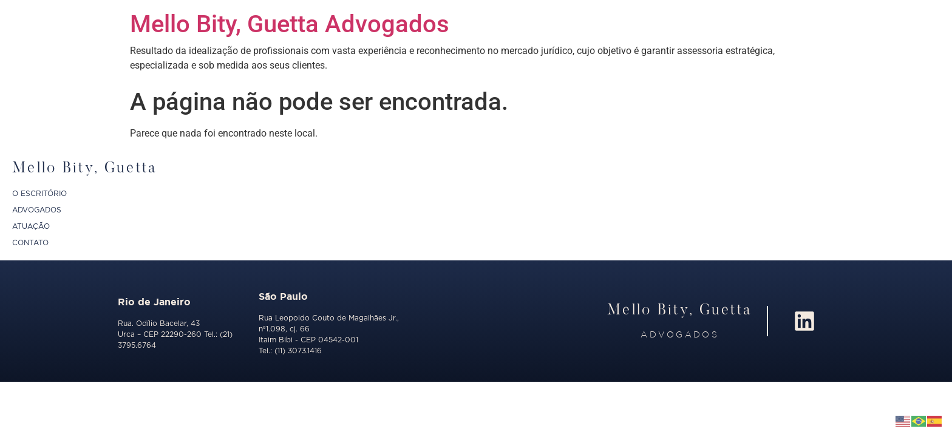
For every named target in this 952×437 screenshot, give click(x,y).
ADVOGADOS (36, 210)
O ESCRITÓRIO (39, 193)
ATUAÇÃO (31, 226)
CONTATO (30, 242)
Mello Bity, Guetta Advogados (289, 24)
